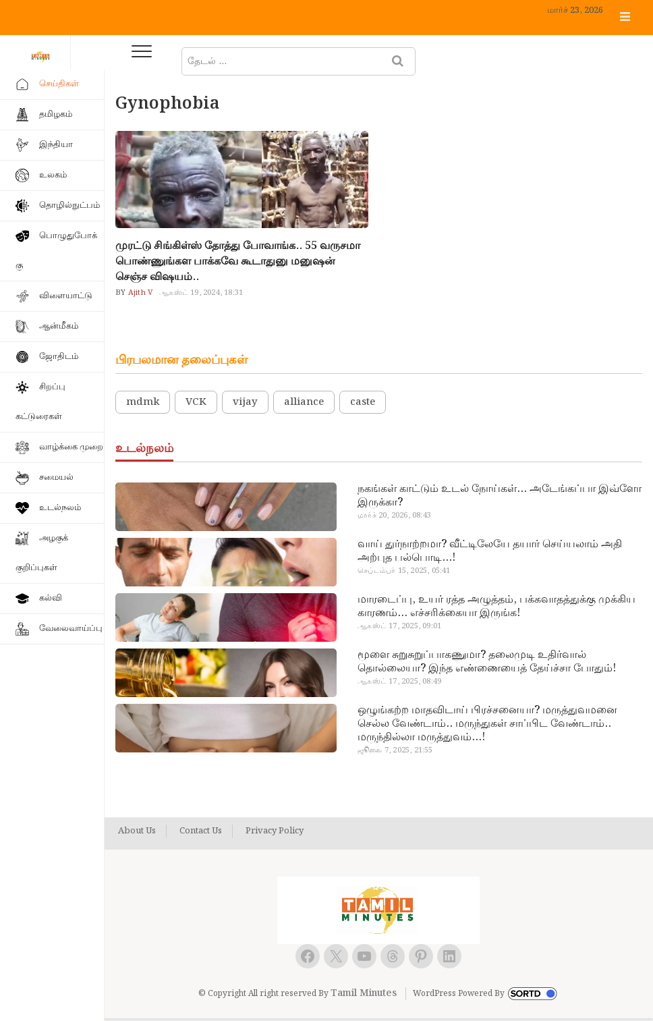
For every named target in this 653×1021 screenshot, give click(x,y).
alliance (304, 405)
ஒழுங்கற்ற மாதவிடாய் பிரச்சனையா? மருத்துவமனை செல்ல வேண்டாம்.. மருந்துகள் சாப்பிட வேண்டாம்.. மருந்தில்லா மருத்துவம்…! (487, 727)
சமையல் (56, 477)
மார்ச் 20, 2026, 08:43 (394, 518)
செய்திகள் (59, 84)
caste (362, 405)
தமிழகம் (55, 114)
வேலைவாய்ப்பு (71, 629)
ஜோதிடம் (58, 357)
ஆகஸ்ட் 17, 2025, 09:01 (399, 629)
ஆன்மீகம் (58, 326)
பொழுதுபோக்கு (56, 251)
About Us (137, 834)
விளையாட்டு (65, 296)
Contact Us (200, 834)
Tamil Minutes (364, 995)
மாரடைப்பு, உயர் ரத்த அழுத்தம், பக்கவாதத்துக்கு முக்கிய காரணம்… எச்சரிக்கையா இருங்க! (496, 609)
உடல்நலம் (60, 508)
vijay (245, 405)
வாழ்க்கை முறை (71, 447)
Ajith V (139, 295)
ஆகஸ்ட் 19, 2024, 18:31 (201, 295)
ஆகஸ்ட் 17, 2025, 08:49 (399, 684)
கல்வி (50, 598)
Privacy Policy (275, 834)
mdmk (142, 405)
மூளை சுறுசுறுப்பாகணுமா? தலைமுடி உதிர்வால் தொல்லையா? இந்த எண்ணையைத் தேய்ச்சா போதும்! (487, 664)
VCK (196, 405)
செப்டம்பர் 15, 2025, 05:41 (404, 574)
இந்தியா (56, 145)
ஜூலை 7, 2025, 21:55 (395, 753)
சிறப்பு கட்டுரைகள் (40, 402)
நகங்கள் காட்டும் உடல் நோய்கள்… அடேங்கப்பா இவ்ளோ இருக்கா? (500, 498)
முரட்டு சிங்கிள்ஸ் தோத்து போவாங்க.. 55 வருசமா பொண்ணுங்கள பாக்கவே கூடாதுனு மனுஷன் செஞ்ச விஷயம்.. (237, 263)
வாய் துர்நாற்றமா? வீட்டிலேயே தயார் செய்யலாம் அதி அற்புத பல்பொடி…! (490, 554)
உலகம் (53, 175)
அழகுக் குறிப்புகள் (42, 553)
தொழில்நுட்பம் (69, 205)
